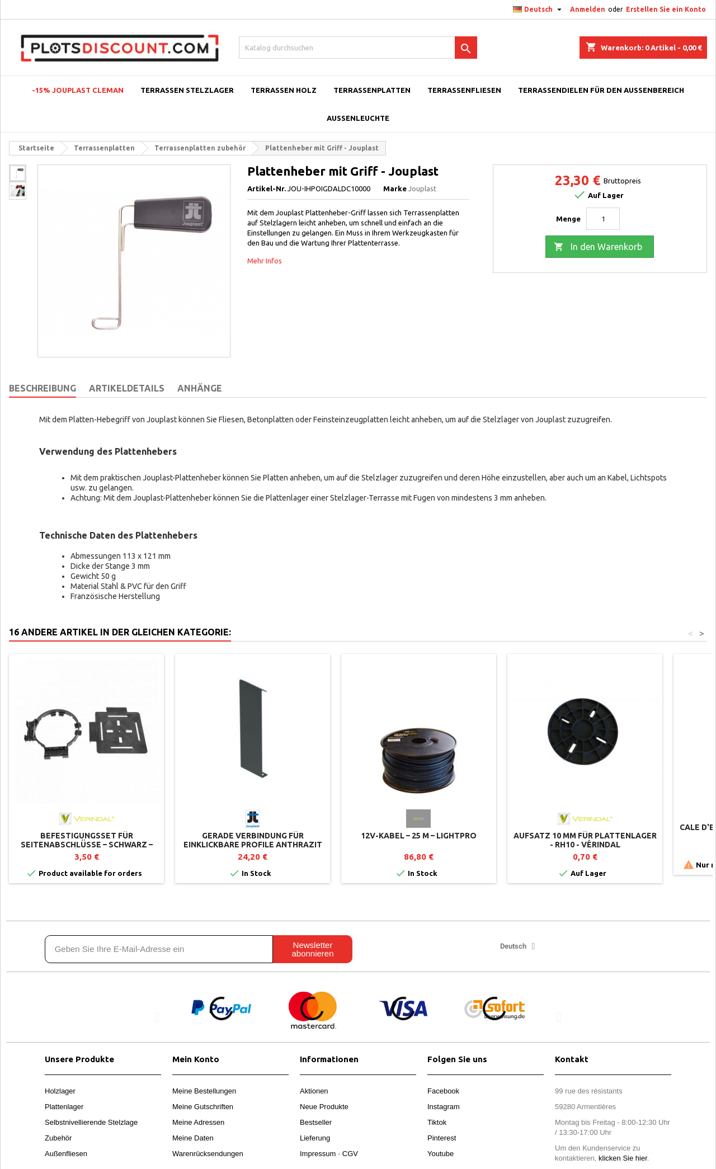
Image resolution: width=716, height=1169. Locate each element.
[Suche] (358, 47)
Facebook (443, 1091)
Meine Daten (193, 1138)
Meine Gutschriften (202, 1106)
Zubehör (58, 1138)
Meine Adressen (198, 1122)
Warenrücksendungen (207, 1153)
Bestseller (316, 1122)
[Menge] (603, 219)
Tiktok (436, 1122)
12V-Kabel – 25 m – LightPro (419, 835)
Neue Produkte (324, 1106)
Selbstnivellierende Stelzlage (91, 1122)
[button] (157, 1017)
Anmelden (587, 9)
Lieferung (315, 1138)
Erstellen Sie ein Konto (666, 9)
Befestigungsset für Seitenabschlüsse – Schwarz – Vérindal (87, 844)
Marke (395, 188)
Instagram (443, 1106)
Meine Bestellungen (204, 1091)
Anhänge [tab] (199, 388)
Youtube (440, 1153)
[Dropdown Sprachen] (538, 9)
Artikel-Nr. (266, 188)
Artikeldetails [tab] (126, 388)
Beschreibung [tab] (42, 388)
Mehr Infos (264, 261)
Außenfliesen (66, 1153)
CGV (350, 1153)
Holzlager (60, 1091)
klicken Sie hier (623, 1158)
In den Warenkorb (598, 247)
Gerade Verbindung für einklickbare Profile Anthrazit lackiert (252, 844)
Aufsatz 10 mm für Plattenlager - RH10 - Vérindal (585, 840)
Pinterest (441, 1138)
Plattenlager (64, 1106)
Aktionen (314, 1091)
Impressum (318, 1153)
